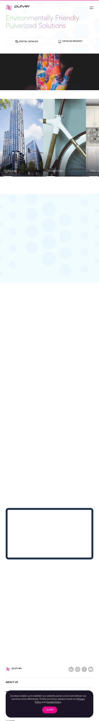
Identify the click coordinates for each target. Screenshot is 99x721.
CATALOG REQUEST (70, 41)
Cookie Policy (53, 702)
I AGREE (50, 710)
